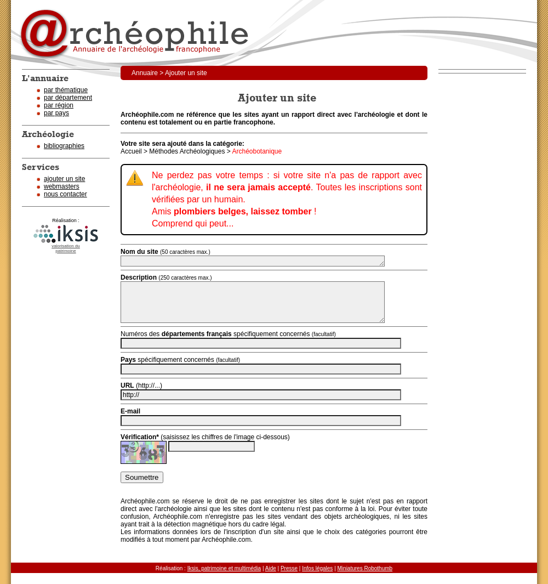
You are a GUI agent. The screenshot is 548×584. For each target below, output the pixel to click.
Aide (270, 568)
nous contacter (65, 194)
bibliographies (64, 146)
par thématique (66, 90)
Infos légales (317, 568)
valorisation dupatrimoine (66, 248)
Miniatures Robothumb (365, 568)
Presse (289, 568)
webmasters (61, 186)
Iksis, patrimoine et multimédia (224, 568)
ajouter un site (64, 179)
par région (58, 105)
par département (68, 97)
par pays (56, 113)
